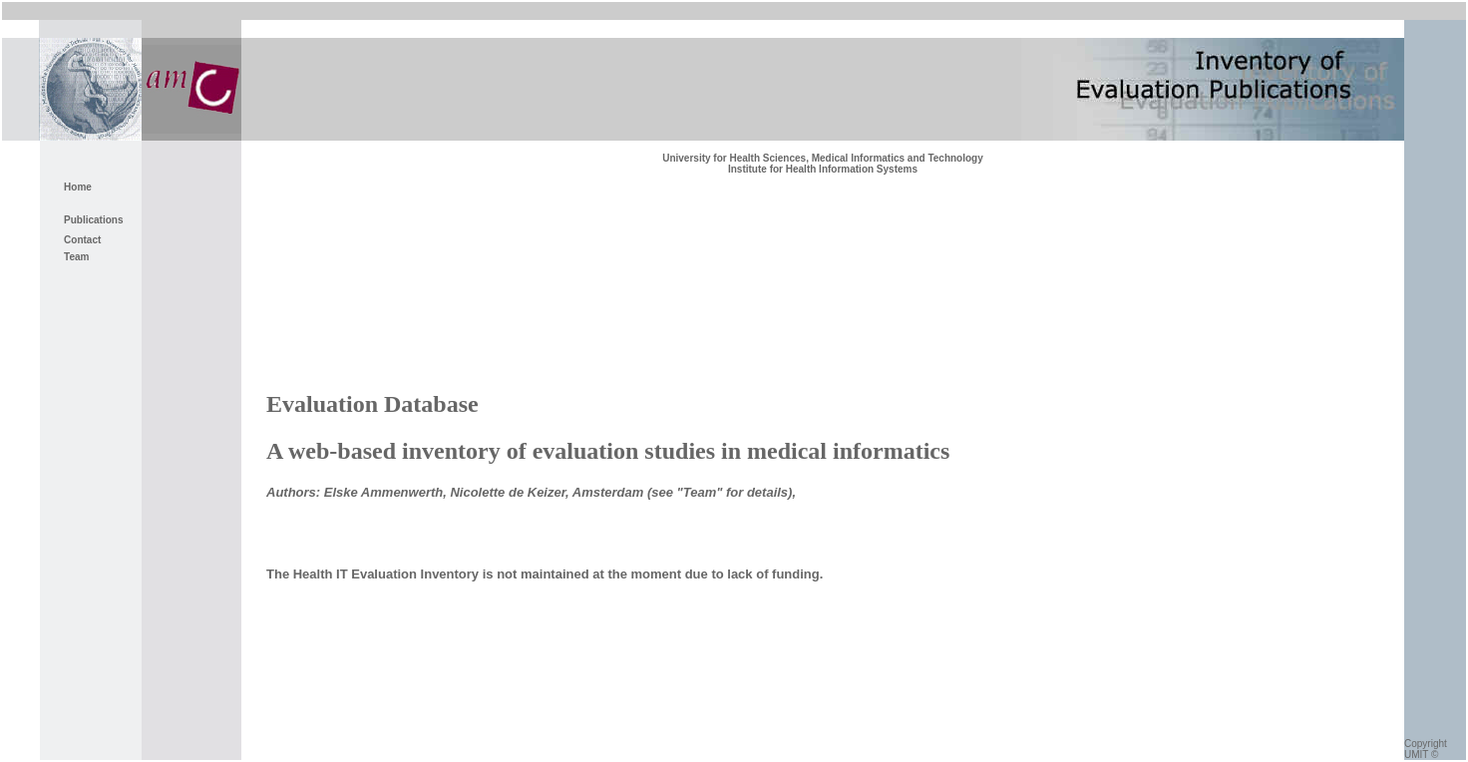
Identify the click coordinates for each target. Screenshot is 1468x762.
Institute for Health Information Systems (823, 169)
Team (76, 256)
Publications (93, 219)
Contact (82, 239)
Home (78, 187)
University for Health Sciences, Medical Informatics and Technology (822, 158)
